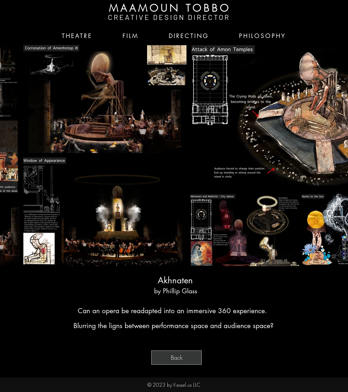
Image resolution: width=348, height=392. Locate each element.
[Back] (176, 357)
